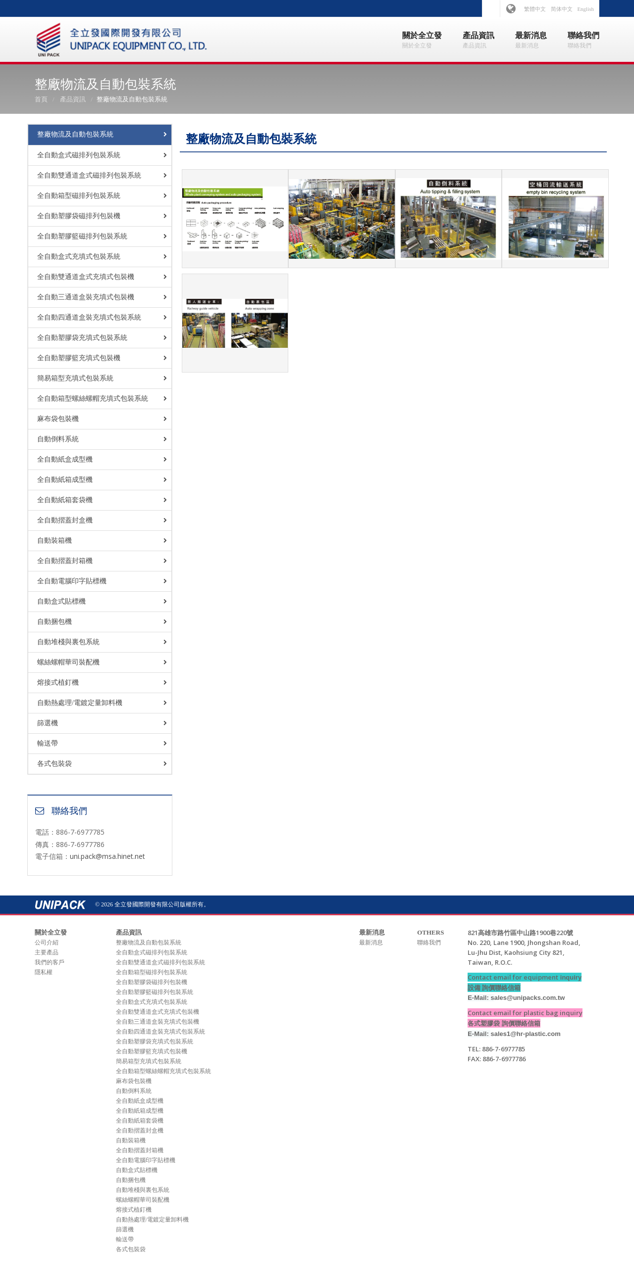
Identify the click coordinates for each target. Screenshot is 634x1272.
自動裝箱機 (54, 540)
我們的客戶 (49, 962)
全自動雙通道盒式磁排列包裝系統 (89, 175)
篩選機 (47, 723)
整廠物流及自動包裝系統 (75, 134)
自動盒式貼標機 (61, 601)
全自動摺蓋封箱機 (65, 561)
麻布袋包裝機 (58, 419)
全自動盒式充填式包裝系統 (78, 256)
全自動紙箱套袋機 (65, 500)
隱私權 (44, 972)
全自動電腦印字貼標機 (71, 581)
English (585, 9)
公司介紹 (46, 942)
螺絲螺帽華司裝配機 (68, 662)
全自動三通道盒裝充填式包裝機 (85, 297)
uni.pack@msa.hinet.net (107, 856)
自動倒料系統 (58, 439)
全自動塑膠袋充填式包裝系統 (82, 337)
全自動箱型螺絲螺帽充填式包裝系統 (92, 398)
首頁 (41, 99)
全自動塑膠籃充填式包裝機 (78, 358)
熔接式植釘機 (58, 682)
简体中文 (562, 9)
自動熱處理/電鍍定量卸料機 (79, 703)
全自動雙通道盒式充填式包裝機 (85, 277)
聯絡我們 (429, 942)
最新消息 (371, 942)
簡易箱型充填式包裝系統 (75, 378)
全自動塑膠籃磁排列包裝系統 (82, 236)
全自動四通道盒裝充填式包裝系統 (89, 317)
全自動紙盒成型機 (65, 459)
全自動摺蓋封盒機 (65, 520)
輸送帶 (47, 743)
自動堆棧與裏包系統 (68, 642)
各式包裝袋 (54, 763)
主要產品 (46, 952)
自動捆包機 (54, 621)
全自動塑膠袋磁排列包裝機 (78, 216)
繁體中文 (535, 9)
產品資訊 (73, 99)
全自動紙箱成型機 (65, 479)
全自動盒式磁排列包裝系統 (78, 155)
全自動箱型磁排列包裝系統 (78, 195)
